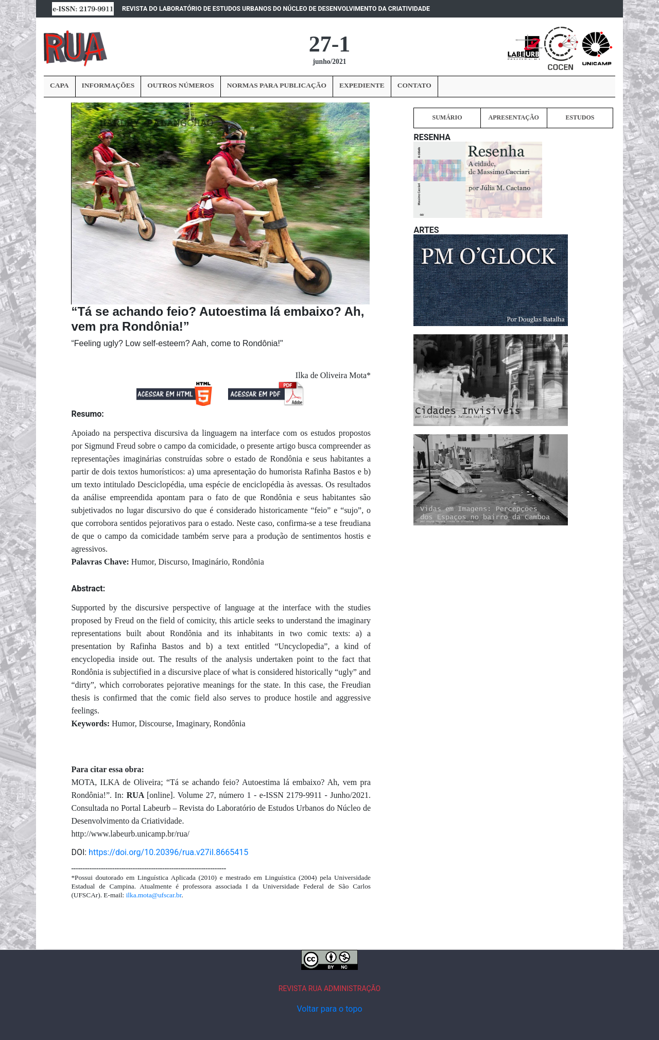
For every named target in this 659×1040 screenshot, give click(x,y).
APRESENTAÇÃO (513, 117)
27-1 (330, 44)
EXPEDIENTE (362, 85)
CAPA (59, 85)
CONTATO (414, 85)
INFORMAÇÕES (108, 85)
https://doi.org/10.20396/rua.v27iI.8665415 (168, 852)
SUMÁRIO (447, 117)
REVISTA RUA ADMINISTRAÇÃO (330, 988)
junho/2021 (329, 61)
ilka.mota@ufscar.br (154, 895)
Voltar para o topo (329, 1009)
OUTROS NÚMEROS (180, 85)
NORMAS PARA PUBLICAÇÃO (276, 85)
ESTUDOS (579, 117)
